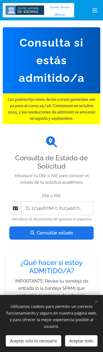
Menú (94, 10)
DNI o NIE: (52, 195)
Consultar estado (51, 232)
